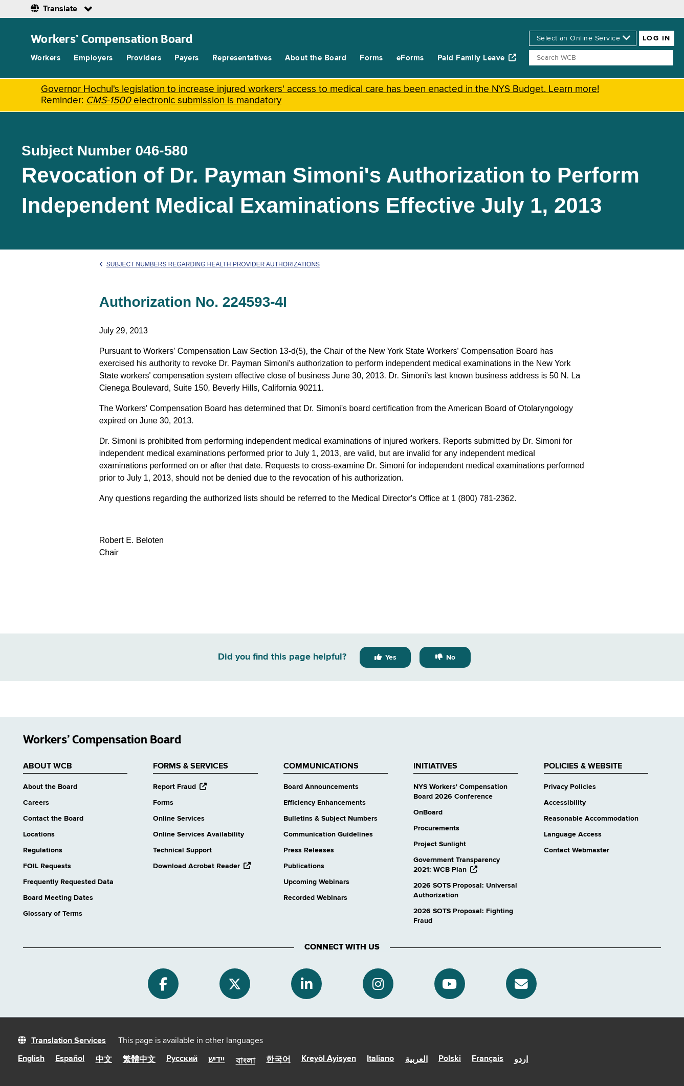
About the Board (315, 58)
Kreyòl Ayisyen (328, 1059)
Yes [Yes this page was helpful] (390, 657)
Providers (143, 58)
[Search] (601, 57)
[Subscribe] (521, 983)
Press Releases (308, 850)
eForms (410, 58)
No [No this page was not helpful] (450, 657)
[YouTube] (449, 983)
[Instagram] (378, 983)
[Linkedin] (306, 983)
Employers (93, 58)
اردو (521, 1060)
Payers (186, 58)
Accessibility (565, 802)
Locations (39, 834)
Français (487, 1059)
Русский (181, 1059)
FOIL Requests (47, 866)
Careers (36, 802)
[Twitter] (234, 983)
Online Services (179, 818)
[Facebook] (163, 983)
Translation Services (68, 1041)
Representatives (242, 58)
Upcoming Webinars (316, 882)
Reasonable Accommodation (591, 818)
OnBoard (428, 812)
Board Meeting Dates (58, 897)
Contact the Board (53, 818)
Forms (371, 58)
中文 (104, 1060)
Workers (45, 58)
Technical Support (182, 850)
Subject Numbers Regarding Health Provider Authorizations (209, 264)
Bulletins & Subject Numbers (330, 818)
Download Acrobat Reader (202, 866)
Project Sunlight (439, 844)
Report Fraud (180, 786)
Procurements (436, 828)
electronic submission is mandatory (183, 100)
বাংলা (245, 1061)
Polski (449, 1059)
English (31, 1059)
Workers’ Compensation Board (112, 38)
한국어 (278, 1060)
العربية (416, 1060)
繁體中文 (139, 1060)
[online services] (582, 38)
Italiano (380, 1059)
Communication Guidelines (328, 834)
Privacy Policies (570, 786)
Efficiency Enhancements (324, 802)
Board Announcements (321, 786)
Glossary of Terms (52, 913)
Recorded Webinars (315, 897)
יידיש (216, 1060)
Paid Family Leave (477, 58)
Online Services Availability (198, 834)
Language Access (573, 834)
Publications (303, 866)
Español (69, 1059)
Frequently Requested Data (68, 882)
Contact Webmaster (576, 850)
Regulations (42, 850)
